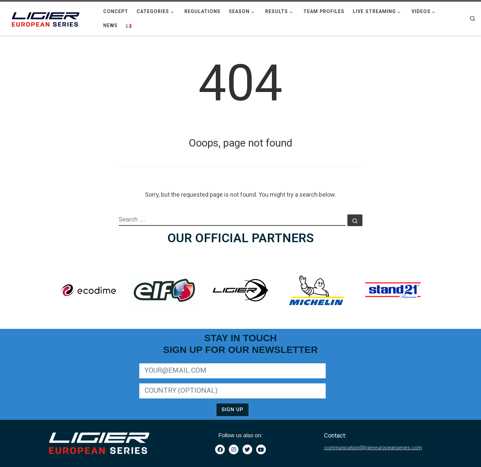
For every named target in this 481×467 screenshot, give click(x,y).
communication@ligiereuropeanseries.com (373, 448)
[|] (47, 18)
